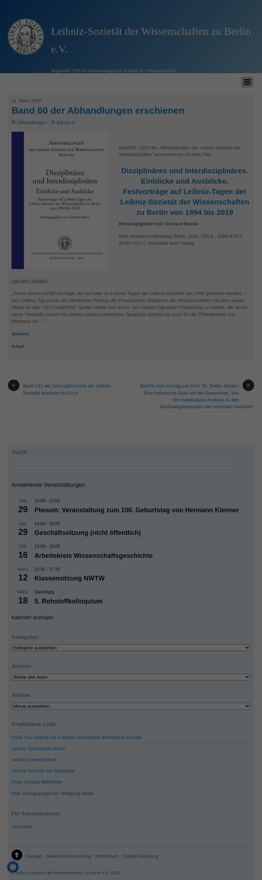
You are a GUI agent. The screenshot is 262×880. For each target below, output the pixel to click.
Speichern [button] (229, 743)
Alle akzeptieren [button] (229, 715)
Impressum (229, 868)
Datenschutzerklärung (62, 782)
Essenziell (52, 798)
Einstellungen (20, 789)
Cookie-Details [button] (228, 857)
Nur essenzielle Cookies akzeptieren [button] (229, 778)
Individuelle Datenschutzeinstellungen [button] (229, 827)
